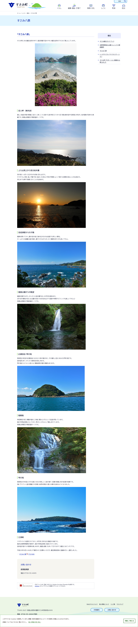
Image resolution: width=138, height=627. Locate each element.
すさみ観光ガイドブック (107, 41)
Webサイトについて (92, 604)
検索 (119, 1)
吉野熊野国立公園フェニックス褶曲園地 (110, 46)
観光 (28, 13)
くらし (59, 8)
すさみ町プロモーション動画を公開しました (110, 61)
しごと (103, 8)
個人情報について (104, 604)
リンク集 (113, 604)
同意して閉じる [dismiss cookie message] (129, 621)
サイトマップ (120, 604)
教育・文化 (91, 8)
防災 (123, 8)
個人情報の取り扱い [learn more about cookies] (34, 622)
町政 (113, 8)
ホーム (18, 13)
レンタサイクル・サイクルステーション (110, 55)
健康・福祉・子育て (74, 8)
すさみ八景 (27, 554)
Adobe (37, 586)
